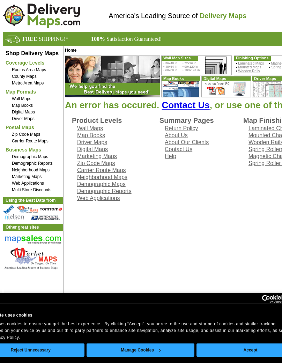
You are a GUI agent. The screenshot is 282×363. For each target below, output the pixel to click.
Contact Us (185, 105)
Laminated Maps (251, 63)
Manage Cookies (141, 350)
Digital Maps (23, 112)
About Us (176, 135)
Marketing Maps (27, 176)
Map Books (22, 105)
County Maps (24, 76)
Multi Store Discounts (31, 189)
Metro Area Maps (28, 83)
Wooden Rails (249, 71)
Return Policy (181, 128)
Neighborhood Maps (31, 170)
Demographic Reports (32, 163)
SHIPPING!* (45, 39)
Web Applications (28, 183)
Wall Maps (21, 98)
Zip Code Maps (26, 134)
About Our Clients (187, 142)
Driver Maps (23, 118)
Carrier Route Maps (30, 141)
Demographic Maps (30, 156)
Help (170, 156)
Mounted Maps (249, 67)
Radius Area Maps (29, 69)
